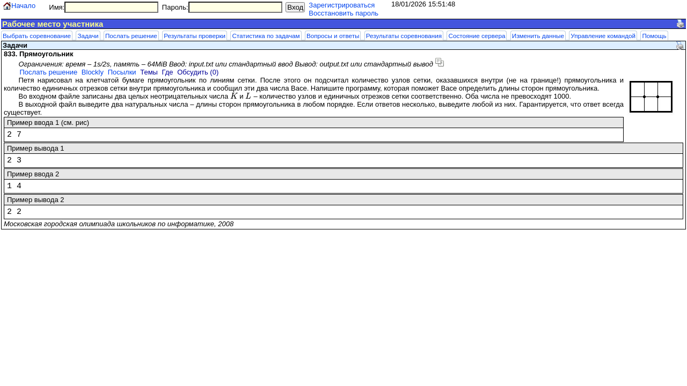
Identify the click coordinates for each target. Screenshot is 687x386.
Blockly (93, 72)
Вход (295, 7)
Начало (23, 6)
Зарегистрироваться (342, 5)
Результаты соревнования (404, 35)
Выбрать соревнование (37, 35)
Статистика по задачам (265, 35)
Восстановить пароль (343, 13)
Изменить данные (538, 35)
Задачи (87, 35)
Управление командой (603, 35)
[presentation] (234, 96)
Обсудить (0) (197, 72)
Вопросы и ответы (332, 35)
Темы (149, 72)
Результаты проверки (194, 35)
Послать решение (131, 35)
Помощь (654, 35)
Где (167, 72)
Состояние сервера (476, 35)
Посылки (122, 72)
